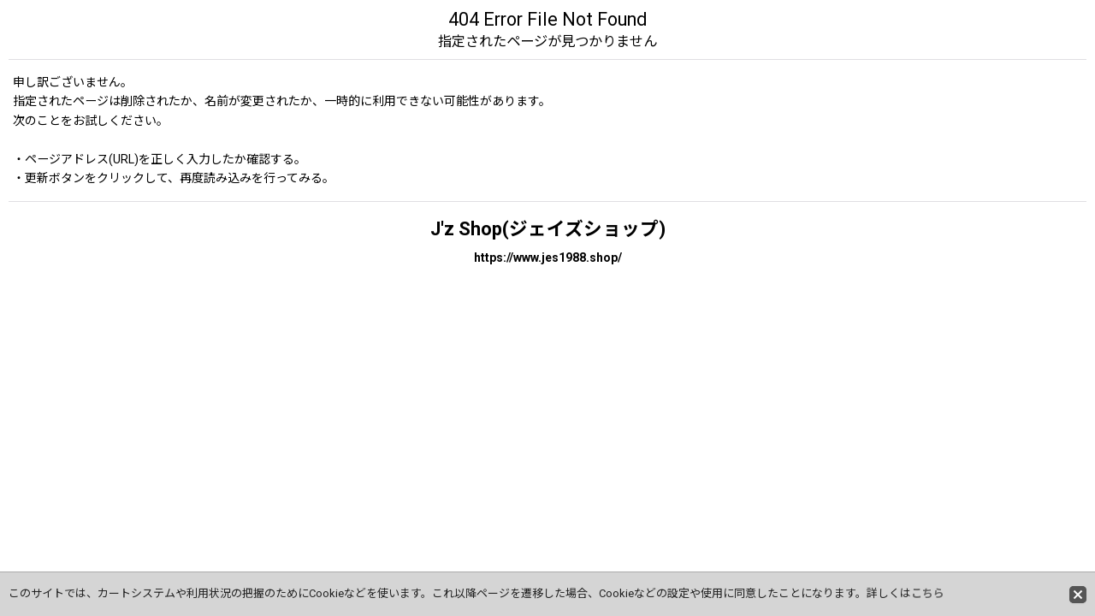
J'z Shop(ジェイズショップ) (548, 229)
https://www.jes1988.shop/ (548, 257)
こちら (927, 593)
